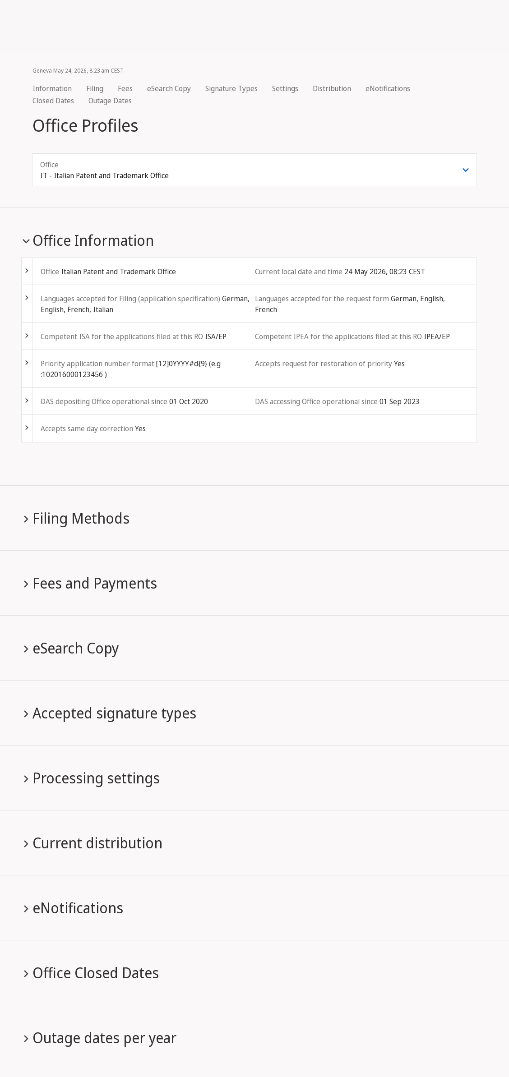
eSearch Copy (169, 88)
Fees (125, 88)
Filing (94, 88)
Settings (285, 88)
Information (52, 88)
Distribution (332, 88)
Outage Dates (110, 101)
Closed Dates (53, 101)
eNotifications (388, 88)
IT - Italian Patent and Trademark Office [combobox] (104, 175)
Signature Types (231, 88)
